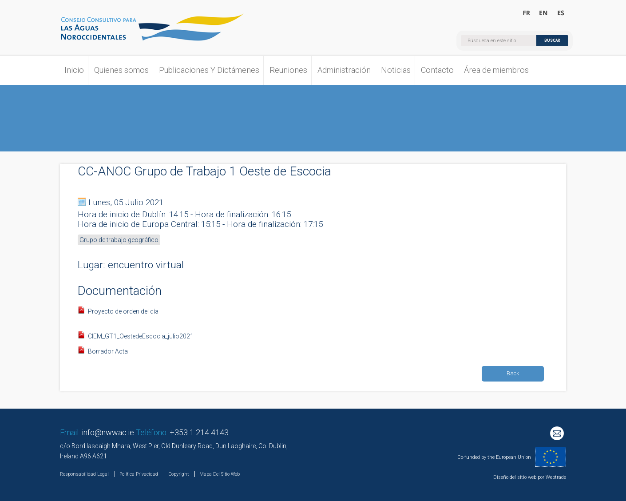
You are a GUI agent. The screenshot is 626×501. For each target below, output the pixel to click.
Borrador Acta (108, 351)
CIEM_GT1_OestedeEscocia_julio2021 (141, 336)
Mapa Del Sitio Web (219, 474)
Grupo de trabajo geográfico (118, 239)
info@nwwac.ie (108, 432)
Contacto (437, 70)
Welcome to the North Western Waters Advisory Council (543, 13)
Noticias (396, 70)
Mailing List (558, 434)
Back (513, 373)
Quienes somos (121, 70)
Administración (344, 70)
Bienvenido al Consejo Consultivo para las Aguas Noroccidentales (560, 13)
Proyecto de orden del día (124, 311)
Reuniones (288, 70)
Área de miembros (496, 70)
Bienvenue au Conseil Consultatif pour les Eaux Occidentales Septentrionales (526, 13)
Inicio (74, 70)
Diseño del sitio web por (518, 477)
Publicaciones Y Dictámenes (209, 70)
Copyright (179, 474)
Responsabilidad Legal (84, 474)
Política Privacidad (138, 474)
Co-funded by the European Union (494, 457)
